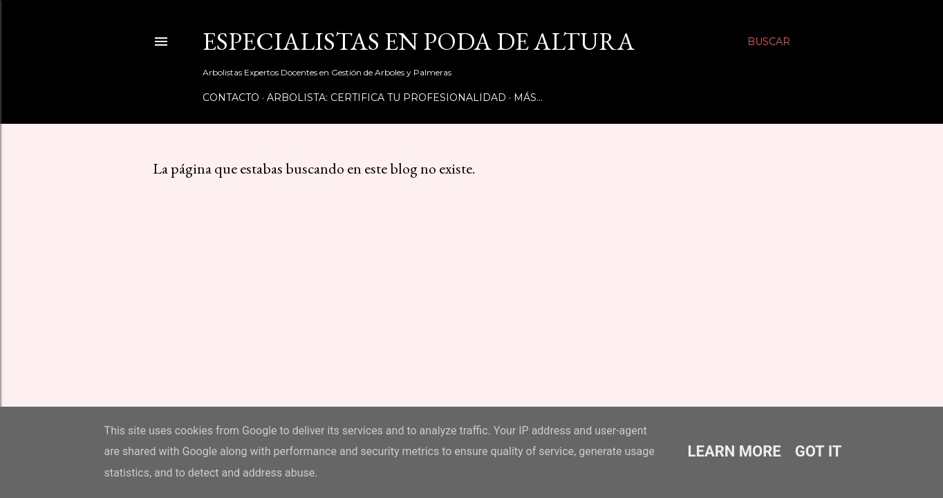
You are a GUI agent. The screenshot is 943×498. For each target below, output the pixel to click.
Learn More (734, 451)
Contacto (231, 97)
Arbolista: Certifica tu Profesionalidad (386, 97)
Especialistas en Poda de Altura (419, 41)
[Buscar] (768, 41)
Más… (528, 97)
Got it (818, 451)
